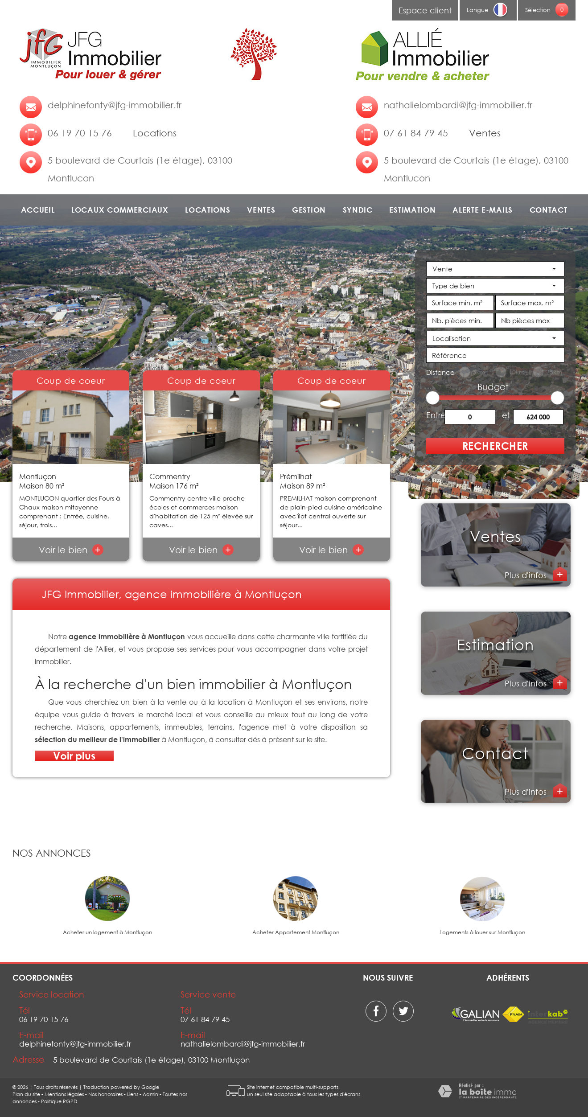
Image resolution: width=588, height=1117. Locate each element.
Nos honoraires (105, 1094)
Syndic (358, 209)
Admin (150, 1094)
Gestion (309, 209)
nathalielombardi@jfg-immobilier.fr (458, 104)
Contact (548, 209)
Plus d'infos (527, 575)
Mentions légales (64, 1094)
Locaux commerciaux (120, 209)
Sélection (538, 9)
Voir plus (74, 755)
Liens (132, 1094)
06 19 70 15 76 (80, 133)
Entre (435, 414)
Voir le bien (71, 549)
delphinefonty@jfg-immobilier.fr (114, 104)
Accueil (38, 209)
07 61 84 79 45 (416, 133)
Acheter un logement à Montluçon (107, 932)
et (506, 414)
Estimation (412, 209)
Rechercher (495, 445)
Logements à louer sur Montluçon (482, 932)
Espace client (425, 10)
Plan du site (26, 1094)
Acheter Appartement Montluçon (295, 932)
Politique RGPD (59, 1101)
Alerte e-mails (482, 209)
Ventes (261, 209)
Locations (207, 209)
